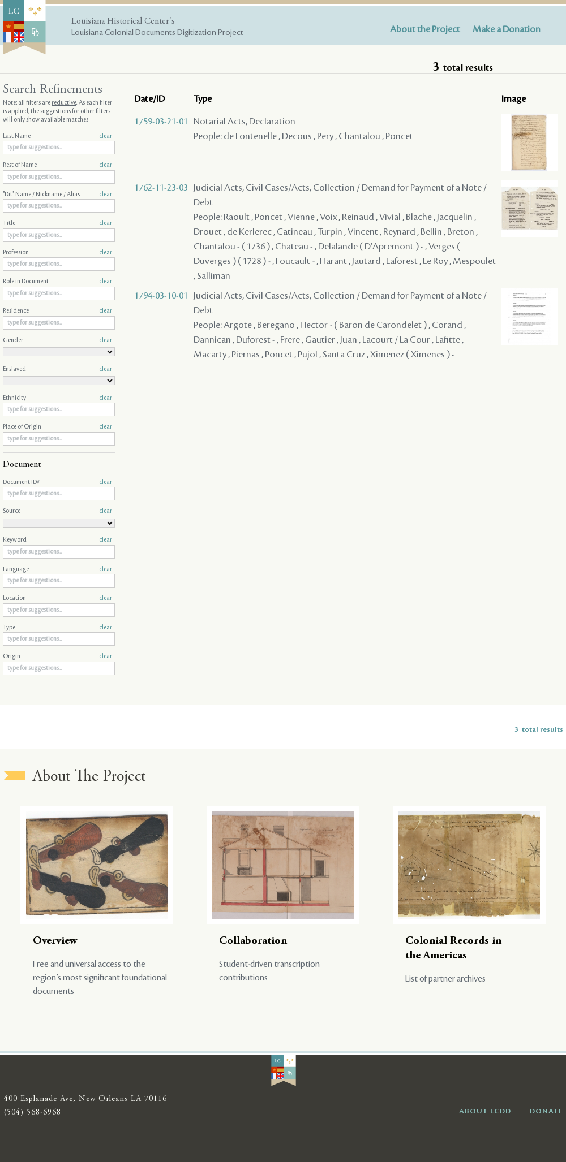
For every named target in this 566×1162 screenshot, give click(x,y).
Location (57, 598)
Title (57, 223)
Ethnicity (57, 398)
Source (57, 511)
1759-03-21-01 (161, 121)
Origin (57, 656)
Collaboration (253, 941)
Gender (57, 340)
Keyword (57, 540)
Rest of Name (57, 165)
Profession (57, 253)
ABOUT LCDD (485, 1111)
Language (57, 569)
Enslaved (57, 369)
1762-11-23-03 (161, 188)
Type (57, 628)
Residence (57, 311)
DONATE (546, 1111)
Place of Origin (57, 427)
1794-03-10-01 (161, 296)
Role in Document (57, 282)
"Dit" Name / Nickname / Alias (57, 194)
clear (105, 136)
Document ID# (57, 482)
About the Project (425, 29)
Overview (55, 941)
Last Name (57, 136)
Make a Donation (507, 29)
